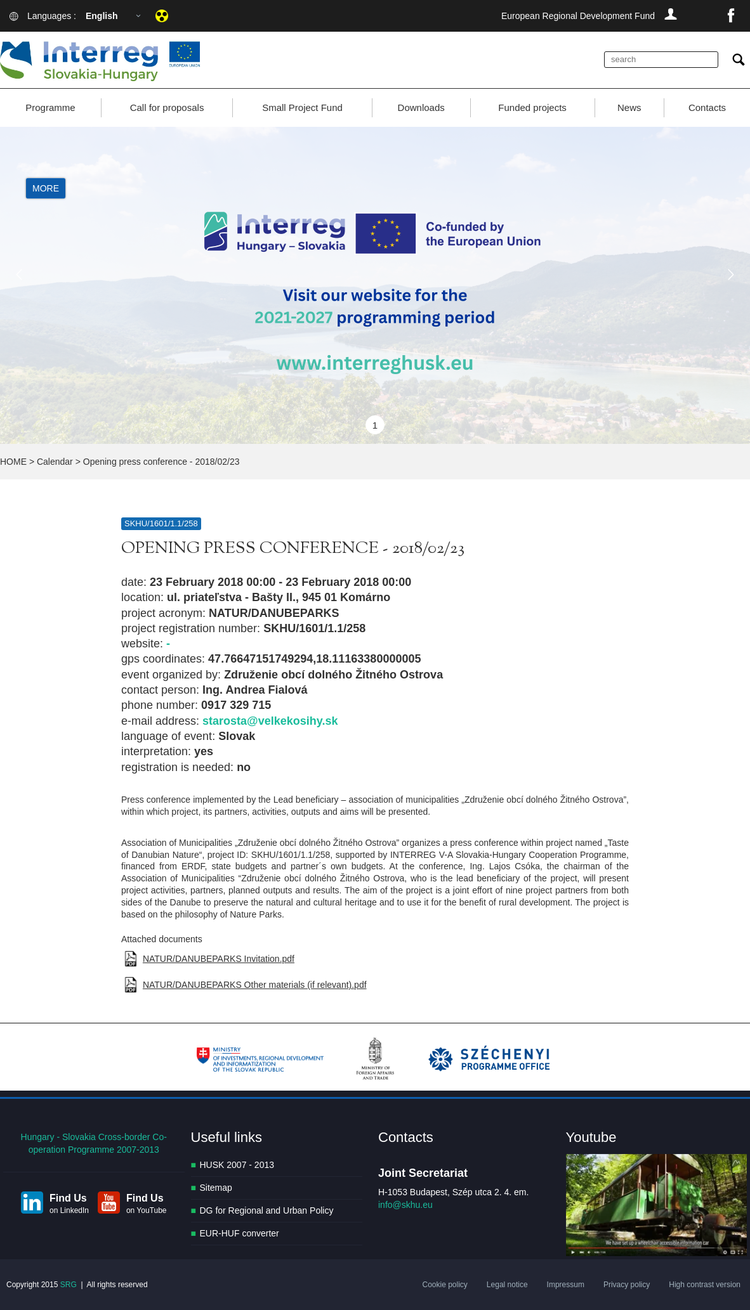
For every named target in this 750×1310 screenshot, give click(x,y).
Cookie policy (444, 1284)
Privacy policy (626, 1284)
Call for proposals (167, 107)
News (629, 107)
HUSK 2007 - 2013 (237, 1165)
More (45, 188)
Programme (50, 107)
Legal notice (507, 1284)
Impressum (565, 1284)
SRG (68, 1284)
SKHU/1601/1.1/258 (161, 523)
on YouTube (146, 1210)
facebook (731, 16)
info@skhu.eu (405, 1205)
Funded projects (532, 107)
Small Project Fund (302, 107)
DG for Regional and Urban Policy (267, 1210)
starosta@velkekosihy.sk (270, 721)
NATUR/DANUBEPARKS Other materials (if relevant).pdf (255, 985)
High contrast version (704, 1284)
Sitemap (216, 1188)
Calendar (55, 462)
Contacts (707, 107)
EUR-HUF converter (239, 1233)
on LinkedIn (69, 1210)
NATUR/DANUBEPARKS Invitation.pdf (218, 959)
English (102, 16)
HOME (13, 462)
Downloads (421, 107)
